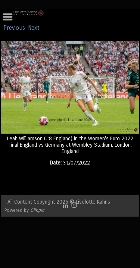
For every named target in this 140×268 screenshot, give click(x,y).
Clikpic (37, 210)
